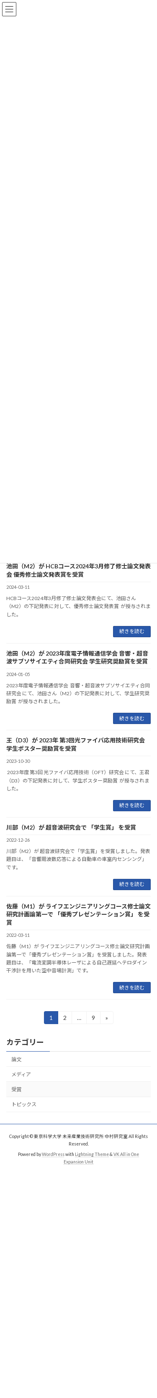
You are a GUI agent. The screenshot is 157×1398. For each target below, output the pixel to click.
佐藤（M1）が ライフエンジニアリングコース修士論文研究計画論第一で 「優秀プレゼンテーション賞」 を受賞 (78, 914)
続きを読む (131, 631)
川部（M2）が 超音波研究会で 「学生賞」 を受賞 (71, 827)
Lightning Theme (92, 1154)
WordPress (53, 1154)
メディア (21, 1074)
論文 (16, 1059)
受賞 (16, 1089)
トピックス (23, 1104)
